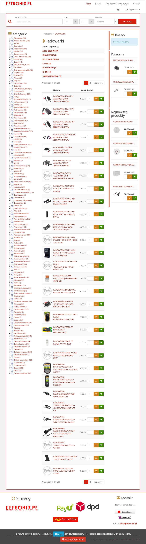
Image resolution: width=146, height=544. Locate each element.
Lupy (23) (17, 150)
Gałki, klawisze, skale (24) (23, 89)
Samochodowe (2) (20, 267)
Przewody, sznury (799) (22, 235)
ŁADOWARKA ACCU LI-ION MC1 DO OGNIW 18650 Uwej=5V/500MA (64, 201)
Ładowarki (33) (19, 155)
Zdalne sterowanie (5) (21, 354)
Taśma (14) (18, 299)
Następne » (98, 83)
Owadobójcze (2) (20, 203)
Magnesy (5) (18, 160)
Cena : (66, 17)
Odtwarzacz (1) (19, 198)
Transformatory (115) (21, 309)
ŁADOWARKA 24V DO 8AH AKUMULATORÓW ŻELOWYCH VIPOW (64, 124)
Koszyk (98, 3)
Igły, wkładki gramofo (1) (22, 99)
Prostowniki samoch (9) (22, 229)
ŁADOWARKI (60, 34)
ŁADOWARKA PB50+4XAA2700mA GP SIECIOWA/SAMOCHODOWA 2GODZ (65, 368)
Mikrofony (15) (19, 168)
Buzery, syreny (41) (20, 54)
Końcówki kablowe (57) (22, 128)
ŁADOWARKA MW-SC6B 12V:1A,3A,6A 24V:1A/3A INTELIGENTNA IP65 (63, 304)
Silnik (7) (17, 269)
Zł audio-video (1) (20, 365)
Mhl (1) (16, 163)
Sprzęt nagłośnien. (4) (21, 277)
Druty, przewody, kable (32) (23, 70)
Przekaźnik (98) (19, 232)
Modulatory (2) (19, 174)
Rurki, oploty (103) (20, 264)
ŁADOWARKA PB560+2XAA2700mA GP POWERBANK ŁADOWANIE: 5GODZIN (64, 381)
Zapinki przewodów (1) (22, 346)
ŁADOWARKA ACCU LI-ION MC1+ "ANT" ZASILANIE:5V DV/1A (64, 214)
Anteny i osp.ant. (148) (22, 41)
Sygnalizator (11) (20, 285)
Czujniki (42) (18, 62)
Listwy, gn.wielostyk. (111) (23, 144)
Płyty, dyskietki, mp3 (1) (22, 219)
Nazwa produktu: (21, 17)
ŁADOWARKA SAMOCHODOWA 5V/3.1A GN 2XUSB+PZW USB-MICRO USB (64, 432)
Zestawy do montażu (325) (23, 360)
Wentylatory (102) (20, 333)
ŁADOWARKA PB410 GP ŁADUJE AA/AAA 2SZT (63, 342)
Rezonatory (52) (19, 251)
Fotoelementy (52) (20, 83)
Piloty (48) (17, 211)
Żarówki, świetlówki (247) (22, 373)
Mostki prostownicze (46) (22, 182)
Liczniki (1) (17, 142)
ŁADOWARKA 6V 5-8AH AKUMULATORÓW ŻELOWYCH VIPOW (62, 150)
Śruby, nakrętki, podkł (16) (23, 293)
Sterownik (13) (19, 280)
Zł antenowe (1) (19, 362)
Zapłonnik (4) (18, 349)
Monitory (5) (18, 179)
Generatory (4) (19, 91)
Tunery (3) (17, 317)
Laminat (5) (18, 134)
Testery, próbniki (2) (21, 306)
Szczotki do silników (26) (22, 288)
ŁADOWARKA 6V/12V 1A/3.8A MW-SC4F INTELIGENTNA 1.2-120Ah (63, 176)
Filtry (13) (17, 81)
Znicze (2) (17, 370)
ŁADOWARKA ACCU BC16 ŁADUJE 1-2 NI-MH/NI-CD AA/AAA (63, 188)
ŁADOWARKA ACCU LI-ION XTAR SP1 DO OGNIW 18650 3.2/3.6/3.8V (65, 240)
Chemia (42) (18, 59)
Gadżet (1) (17, 86)
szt (96, 99)
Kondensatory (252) (21, 120)
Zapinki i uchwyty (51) (21, 344)
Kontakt (136, 3)
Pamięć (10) (18, 206)
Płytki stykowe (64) (20, 216)
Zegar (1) (17, 357)
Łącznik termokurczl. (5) (22, 158)
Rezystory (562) (19, 253)
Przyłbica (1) (18, 237)
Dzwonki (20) (18, 75)
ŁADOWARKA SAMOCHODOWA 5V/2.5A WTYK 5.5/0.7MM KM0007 (64, 419)
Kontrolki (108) (19, 123)
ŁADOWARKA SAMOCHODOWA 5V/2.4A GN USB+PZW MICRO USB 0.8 (64, 406)
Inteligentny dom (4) (21, 102)
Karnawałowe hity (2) (21, 107)
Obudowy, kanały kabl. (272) (24, 192)
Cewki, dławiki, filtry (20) (22, 57)
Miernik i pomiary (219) (22, 166)
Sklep (88, 3)
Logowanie (133, 9)
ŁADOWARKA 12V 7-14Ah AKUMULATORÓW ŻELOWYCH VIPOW (63, 111)
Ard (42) (17, 43)
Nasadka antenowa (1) (22, 190)
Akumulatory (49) (20, 38)
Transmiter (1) (19, 312)
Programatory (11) (20, 227)
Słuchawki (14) (19, 272)
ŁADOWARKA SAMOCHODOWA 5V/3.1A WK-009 (64, 445)
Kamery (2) (18, 104)
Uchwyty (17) (18, 320)
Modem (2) (17, 171)
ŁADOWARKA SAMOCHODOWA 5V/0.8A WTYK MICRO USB (64, 394)
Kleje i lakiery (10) (20, 118)
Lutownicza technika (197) (23, 152)
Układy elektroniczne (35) (23, 322)
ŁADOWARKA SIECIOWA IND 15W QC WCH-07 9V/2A (65, 458)
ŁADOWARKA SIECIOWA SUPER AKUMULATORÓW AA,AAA (64, 471)
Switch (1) (17, 283)
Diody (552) (18, 67)
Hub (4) (16, 97)
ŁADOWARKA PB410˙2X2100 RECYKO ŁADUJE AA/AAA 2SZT (65, 355)
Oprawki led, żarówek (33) (23, 200)
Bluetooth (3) (18, 51)
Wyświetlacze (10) (20, 338)
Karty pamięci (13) (20, 110)
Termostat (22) (19, 304)
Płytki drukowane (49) (21, 213)
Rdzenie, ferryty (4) (20, 245)
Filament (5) (18, 78)
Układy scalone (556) (21, 325)
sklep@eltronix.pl (128, 523)
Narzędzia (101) (19, 187)
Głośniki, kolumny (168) (22, 94)
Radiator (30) (18, 243)
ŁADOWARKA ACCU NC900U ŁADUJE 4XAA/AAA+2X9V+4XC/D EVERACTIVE (65, 265)
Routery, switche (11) (21, 259)
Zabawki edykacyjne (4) (22, 341)
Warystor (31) (18, 330)
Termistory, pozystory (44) (23, 301)
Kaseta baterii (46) (20, 112)
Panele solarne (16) (21, 208)
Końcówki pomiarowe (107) (23, 131)
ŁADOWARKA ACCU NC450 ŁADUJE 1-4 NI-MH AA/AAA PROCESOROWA (64, 253)
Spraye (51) (18, 275)
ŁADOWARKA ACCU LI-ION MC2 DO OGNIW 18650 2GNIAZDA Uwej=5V (64, 227)
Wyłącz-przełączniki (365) (23, 336)
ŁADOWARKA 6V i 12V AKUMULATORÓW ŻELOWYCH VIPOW (62, 163)
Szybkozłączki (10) (20, 291)
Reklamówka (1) (19, 248)
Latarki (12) (18, 139)
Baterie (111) (18, 46)
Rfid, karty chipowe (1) (21, 256)
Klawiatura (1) (19, 115)
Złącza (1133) (18, 368)
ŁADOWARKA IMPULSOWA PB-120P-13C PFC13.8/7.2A (64, 291)
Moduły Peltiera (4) (20, 176)
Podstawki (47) (19, 221)
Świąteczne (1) (19, 296)
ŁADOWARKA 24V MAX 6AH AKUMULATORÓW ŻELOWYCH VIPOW (64, 137)
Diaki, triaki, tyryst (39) (21, 65)
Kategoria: (98, 17)
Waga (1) (17, 328)
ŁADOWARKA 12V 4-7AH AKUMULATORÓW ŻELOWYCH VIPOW (63, 99)
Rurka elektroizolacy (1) (22, 261)
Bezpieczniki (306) (20, 49)
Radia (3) (17, 240)
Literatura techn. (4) (21, 147)
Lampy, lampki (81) (20, 136)
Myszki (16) (18, 184)
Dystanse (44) (19, 73)
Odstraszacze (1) (20, 195)
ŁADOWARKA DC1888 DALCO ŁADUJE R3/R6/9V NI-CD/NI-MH (65, 278)
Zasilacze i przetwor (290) (23, 352)
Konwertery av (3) (20, 126)
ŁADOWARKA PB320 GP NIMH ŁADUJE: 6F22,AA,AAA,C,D (63, 330)
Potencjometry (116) (21, 224)
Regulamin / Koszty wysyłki (117, 3)
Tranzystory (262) (20, 314)
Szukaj (127, 21)
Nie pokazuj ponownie (73, 540)
